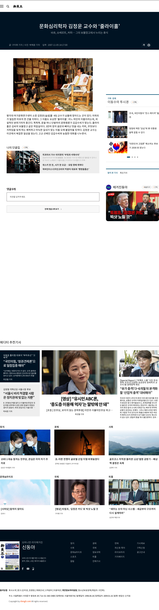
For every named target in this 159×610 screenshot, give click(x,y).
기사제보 (141, 543)
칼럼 (72, 561)
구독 (26, 147)
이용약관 (57, 590)
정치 (72, 543)
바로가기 (147, 187)
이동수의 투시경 (118, 102)
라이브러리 (120, 552)
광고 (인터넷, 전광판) (26, 590)
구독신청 (141, 548)
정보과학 (96, 552)
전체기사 (96, 561)
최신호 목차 (120, 548)
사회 (72, 548)
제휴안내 (40, 590)
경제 (94, 543)
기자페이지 (120, 557)
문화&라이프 (76, 552)
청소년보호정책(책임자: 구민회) (91, 590)
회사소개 (12, 590)
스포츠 (73, 557)
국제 (94, 548)
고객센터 (48, 590)
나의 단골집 (13, 147)
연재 (117, 543)
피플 (94, 557)
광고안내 (141, 552)
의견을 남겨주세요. (17, 197)
